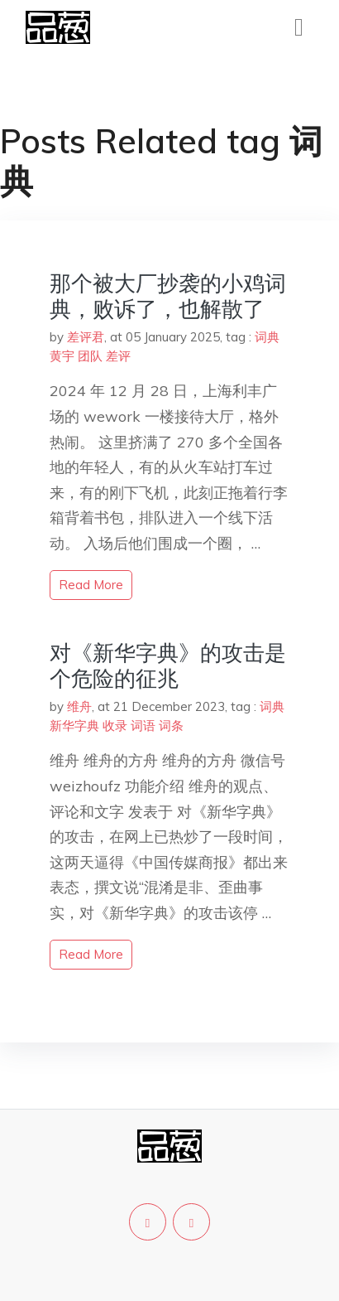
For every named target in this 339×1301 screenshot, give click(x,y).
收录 (115, 725)
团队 (90, 356)
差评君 (85, 337)
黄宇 (62, 356)
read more (91, 584)
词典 (267, 337)
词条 (171, 725)
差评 (118, 356)
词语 (143, 725)
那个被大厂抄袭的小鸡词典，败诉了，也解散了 (168, 295)
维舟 (79, 706)
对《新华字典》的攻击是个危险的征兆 (168, 665)
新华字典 (74, 725)
